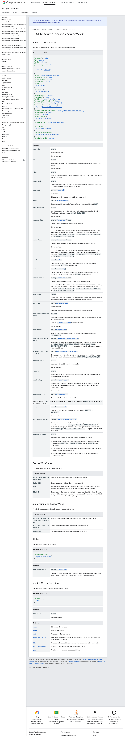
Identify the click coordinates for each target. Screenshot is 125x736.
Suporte (34, 12)
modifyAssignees (39, 646)
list (34, 643)
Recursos (81, 2)
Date (43, 85)
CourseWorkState (52, 76)
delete (35, 630)
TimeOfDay (45, 91)
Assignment (46, 128)
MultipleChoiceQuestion (50, 134)
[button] (12, 17)
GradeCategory (47, 118)
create (35, 627)
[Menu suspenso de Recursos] (87, 2)
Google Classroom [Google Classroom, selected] (49, 2)
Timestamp (61, 220)
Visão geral (6, 12)
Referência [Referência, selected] (24, 12)
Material (47, 70)
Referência (72, 29)
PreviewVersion (58, 122)
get (34, 634)
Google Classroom (10, 8)
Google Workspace (47, 29)
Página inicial (35, 2)
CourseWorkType (54, 99)
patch (35, 650)
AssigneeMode (56, 103)
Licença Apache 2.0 (74, 661)
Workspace (15, 2)
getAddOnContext (39, 637)
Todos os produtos (65, 2)
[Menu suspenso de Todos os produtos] (74, 2)
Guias (15, 12)
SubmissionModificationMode (73, 111)
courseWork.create (64, 323)
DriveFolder (46, 557)
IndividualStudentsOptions (52, 107)
